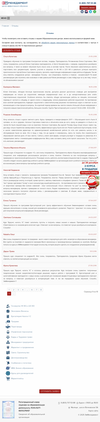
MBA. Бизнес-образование (22, 368)
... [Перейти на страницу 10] (13, 294)
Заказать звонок (88, 8)
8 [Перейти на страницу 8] (41, 290)
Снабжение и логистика (21, 363)
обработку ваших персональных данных (58, 43)
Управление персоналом (21, 332)
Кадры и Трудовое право (21, 337)
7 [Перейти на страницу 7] (36, 290)
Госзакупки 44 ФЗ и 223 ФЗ (22, 306)
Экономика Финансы (20, 311)
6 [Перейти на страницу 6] (31, 290)
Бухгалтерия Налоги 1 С (21, 316)
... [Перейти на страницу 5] (27, 290)
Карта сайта (93, 411)
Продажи (15, 321)
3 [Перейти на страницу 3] (18, 290)
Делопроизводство (19, 358)
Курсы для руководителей (22, 373)
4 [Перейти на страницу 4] (22, 290)
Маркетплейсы (17, 378)
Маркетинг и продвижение (22, 347)
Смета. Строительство (20, 353)
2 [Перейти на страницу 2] (13, 290)
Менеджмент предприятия (22, 342)
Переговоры (16, 327)
